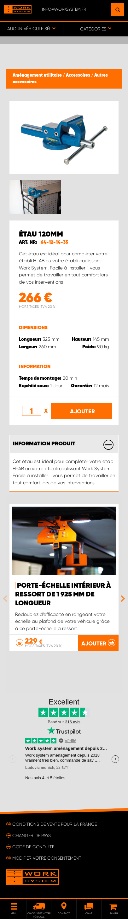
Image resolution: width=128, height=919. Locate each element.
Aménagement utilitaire (38, 75)
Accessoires (78, 75)
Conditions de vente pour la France (54, 824)
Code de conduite (33, 846)
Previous (6, 598)
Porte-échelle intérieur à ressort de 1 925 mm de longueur (63, 594)
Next (121, 598)
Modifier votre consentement (46, 858)
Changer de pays (31, 835)
